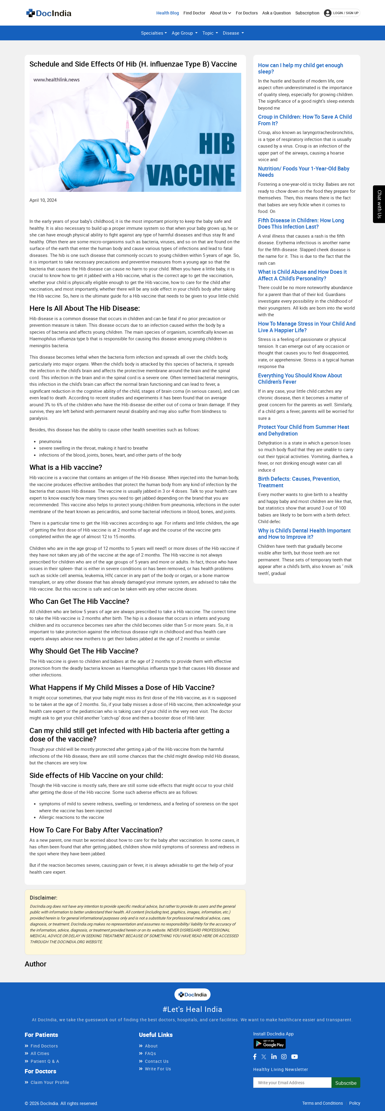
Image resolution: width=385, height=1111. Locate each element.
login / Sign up (341, 13)
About (151, 1046)
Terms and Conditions (322, 1103)
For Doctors (247, 13)
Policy (354, 1103)
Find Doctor (194, 13)
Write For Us (158, 1069)
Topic (208, 33)
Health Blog (167, 13)
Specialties (152, 33)
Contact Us (157, 1061)
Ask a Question (276, 13)
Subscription (307, 13)
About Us (220, 13)
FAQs (150, 1053)
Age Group (183, 33)
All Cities (40, 1053)
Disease (231, 33)
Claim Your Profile (50, 1082)
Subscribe (345, 1083)
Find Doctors (44, 1046)
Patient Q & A (45, 1061)
